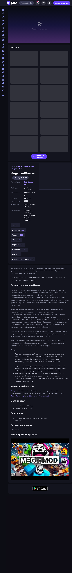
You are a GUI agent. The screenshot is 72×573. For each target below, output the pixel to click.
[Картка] (3, 58)
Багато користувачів (26, 166)
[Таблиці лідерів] (3, 35)
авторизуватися (62, 3)
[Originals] (3, 27)
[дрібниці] (3, 51)
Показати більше (38, 156)
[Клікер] (3, 61)
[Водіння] (3, 47)
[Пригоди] (3, 72)
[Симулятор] (3, 76)
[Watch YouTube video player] (40, 459)
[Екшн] (3, 54)
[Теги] (3, 95)
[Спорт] (3, 83)
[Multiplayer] (3, 31)
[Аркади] (3, 44)
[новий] (3, 17)
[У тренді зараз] (3, 20)
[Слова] (3, 79)
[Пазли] (3, 69)
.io (16, 166)
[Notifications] (37, 3)
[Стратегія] (3, 87)
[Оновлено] (3, 24)
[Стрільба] (3, 90)
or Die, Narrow (33, 396)
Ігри (12, 166)
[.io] (3, 40)
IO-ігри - (14, 391)
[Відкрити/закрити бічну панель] (3, 3)
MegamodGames (18, 169)
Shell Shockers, (17, 396)
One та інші (44, 396)
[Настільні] (3, 65)
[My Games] (43, 3)
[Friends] (49, 3)
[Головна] (3, 10)
